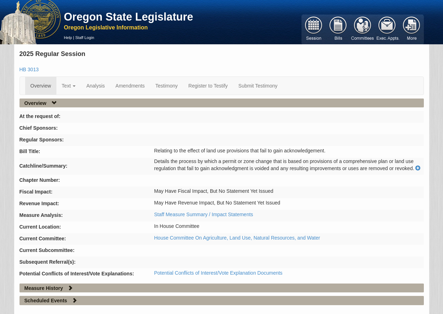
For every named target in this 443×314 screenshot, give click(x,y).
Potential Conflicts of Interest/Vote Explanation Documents (218, 273)
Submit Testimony (257, 86)
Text (69, 86)
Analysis (95, 86)
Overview (41, 86)
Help (68, 37)
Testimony (166, 86)
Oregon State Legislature (128, 16)
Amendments (130, 86)
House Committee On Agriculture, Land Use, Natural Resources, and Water (237, 238)
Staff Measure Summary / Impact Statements (203, 214)
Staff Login (84, 37)
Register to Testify (208, 86)
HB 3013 (29, 69)
